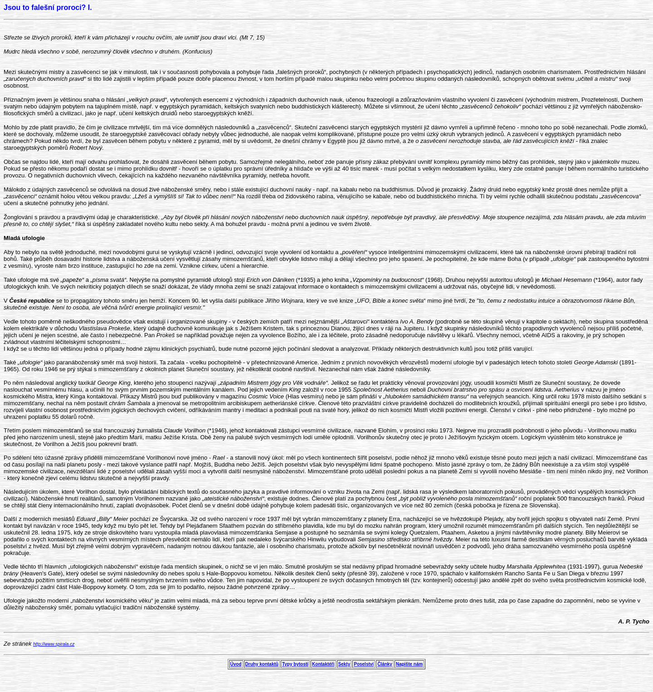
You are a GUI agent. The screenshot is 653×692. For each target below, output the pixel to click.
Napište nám (409, 664)
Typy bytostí (295, 664)
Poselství (364, 664)
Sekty (344, 664)
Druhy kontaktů (261, 664)
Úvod (236, 664)
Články (384, 664)
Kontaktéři (323, 664)
